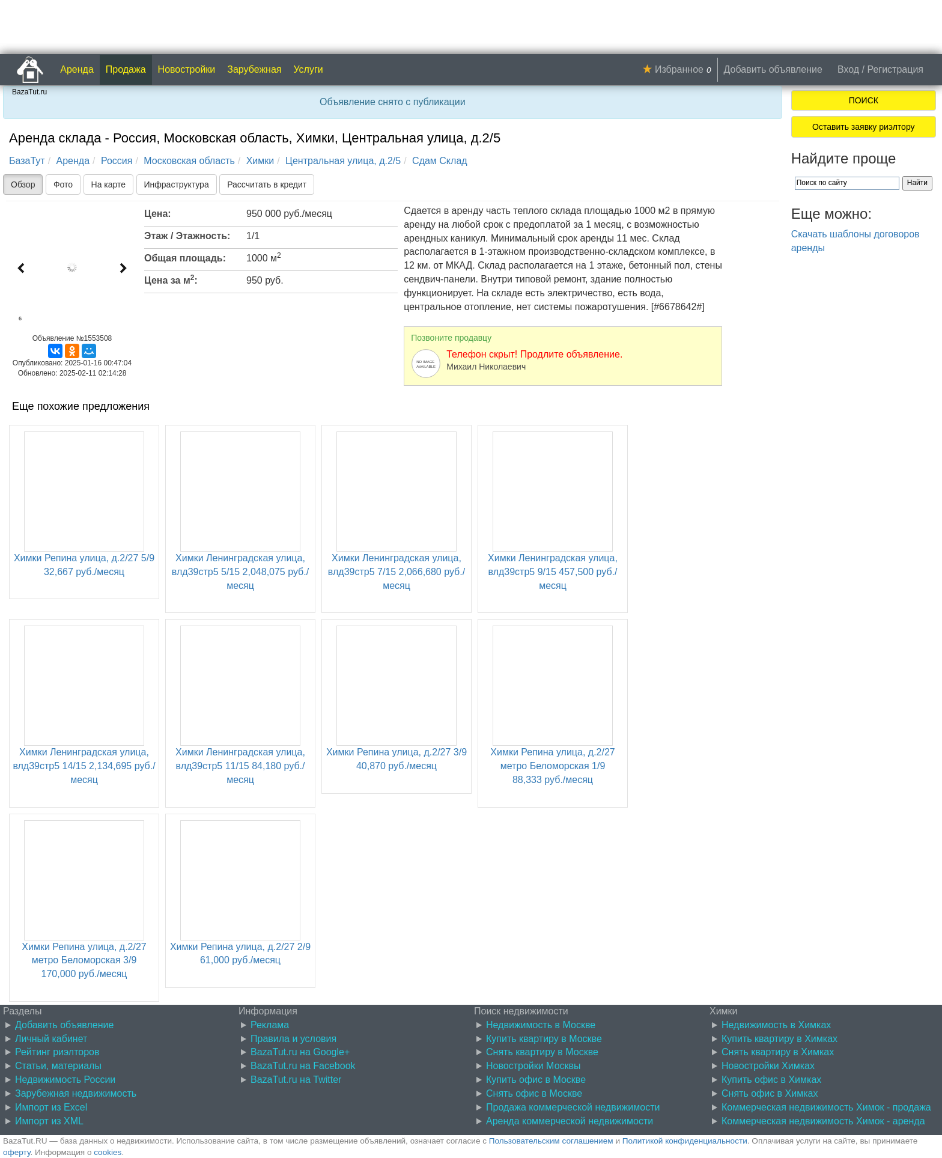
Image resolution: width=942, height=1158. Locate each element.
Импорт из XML (49, 1121)
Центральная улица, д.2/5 (343, 161)
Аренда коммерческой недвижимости (569, 1121)
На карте (108, 184)
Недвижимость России (65, 1079)
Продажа (126, 69)
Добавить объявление (773, 69)
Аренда (77, 69)
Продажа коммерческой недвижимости (573, 1107)
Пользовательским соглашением (551, 1140)
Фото (63, 184)
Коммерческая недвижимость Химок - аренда (823, 1121)
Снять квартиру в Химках (778, 1052)
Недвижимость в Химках (776, 1025)
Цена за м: (171, 279)
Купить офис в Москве (536, 1079)
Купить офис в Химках (771, 1079)
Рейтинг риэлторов (57, 1052)
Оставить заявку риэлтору (863, 127)
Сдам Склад (439, 161)
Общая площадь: (185, 258)
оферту (16, 1152)
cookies (107, 1152)
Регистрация (895, 69)
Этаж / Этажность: (187, 236)
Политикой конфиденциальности (684, 1140)
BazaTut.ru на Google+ (300, 1052)
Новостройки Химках (768, 1066)
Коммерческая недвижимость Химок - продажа (826, 1107)
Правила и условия (293, 1039)
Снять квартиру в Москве (542, 1052)
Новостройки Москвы (533, 1066)
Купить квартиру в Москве (544, 1039)
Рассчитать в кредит (266, 184)
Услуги (308, 69)
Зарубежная (254, 69)
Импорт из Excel (51, 1107)
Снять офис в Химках (770, 1093)
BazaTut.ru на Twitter (296, 1079)
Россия (116, 161)
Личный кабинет (51, 1039)
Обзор (23, 184)
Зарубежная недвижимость (75, 1093)
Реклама (270, 1025)
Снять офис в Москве (534, 1093)
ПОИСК (863, 100)
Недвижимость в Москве (540, 1025)
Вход (848, 69)
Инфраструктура (176, 184)
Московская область (189, 161)
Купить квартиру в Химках (779, 1039)
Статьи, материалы (58, 1066)
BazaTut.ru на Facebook (303, 1066)
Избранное (679, 69)
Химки (260, 161)
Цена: (157, 214)
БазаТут (27, 161)
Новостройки (187, 69)
